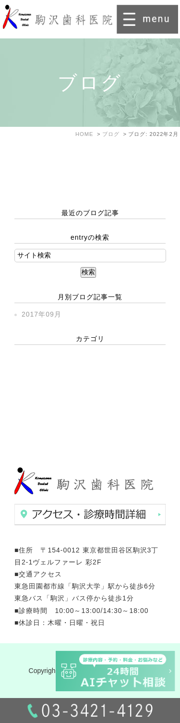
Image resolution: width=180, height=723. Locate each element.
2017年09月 (41, 314)
